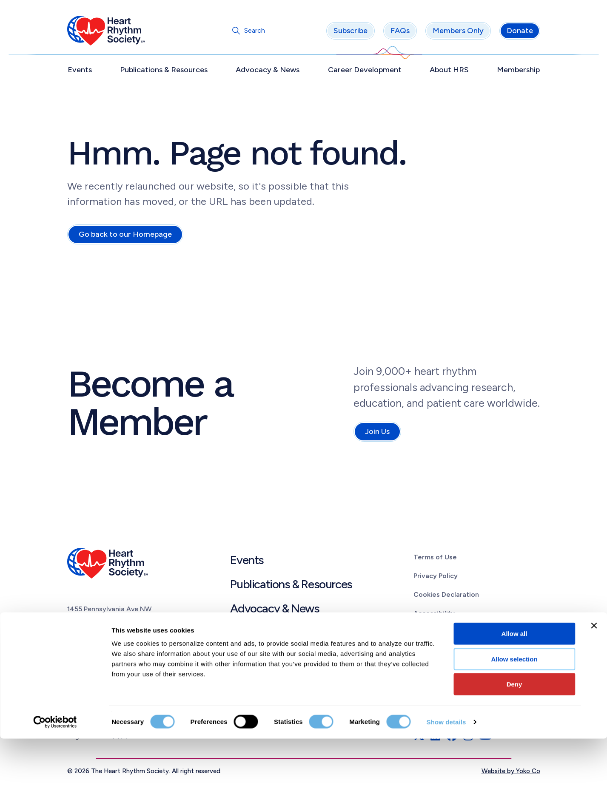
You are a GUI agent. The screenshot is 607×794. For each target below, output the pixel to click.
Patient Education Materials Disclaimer (475, 652)
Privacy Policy (435, 577)
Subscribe (350, 32)
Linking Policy (435, 633)
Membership (518, 71)
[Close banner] (594, 681)
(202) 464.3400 (93, 648)
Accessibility (434, 614)
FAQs (400, 32)
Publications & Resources (164, 71)
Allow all (514, 688)
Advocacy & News (267, 71)
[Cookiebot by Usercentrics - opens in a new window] (55, 777)
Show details (446, 777)
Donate (520, 32)
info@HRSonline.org (99, 658)
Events (80, 71)
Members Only (458, 32)
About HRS (449, 71)
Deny (514, 739)
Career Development (365, 71)
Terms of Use (435, 558)
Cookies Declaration (446, 596)
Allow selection (514, 714)
